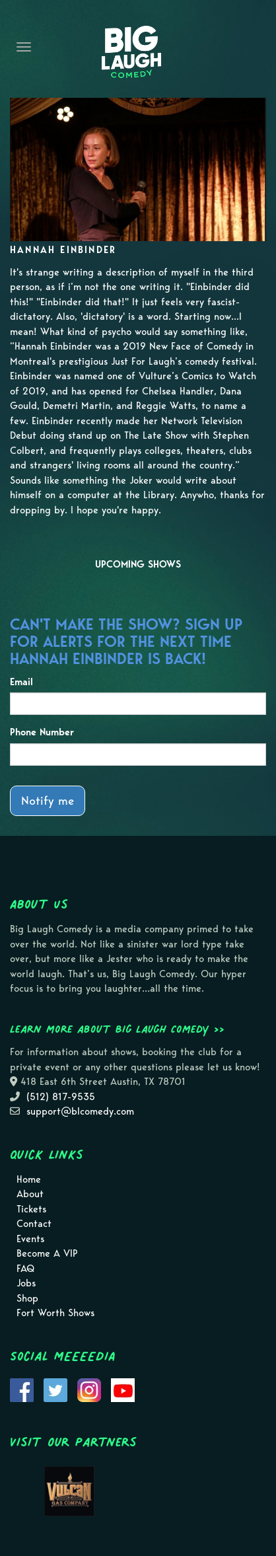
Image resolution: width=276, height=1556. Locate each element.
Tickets (31, 1209)
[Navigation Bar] (24, 46)
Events (30, 1239)
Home (29, 1179)
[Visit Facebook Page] (22, 1389)
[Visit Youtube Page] (123, 1389)
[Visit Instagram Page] (89, 1389)
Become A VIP (47, 1253)
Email (21, 682)
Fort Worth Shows (55, 1313)
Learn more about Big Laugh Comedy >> (117, 1029)
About (30, 1194)
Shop (27, 1298)
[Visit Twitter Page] (55, 1389)
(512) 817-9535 (60, 1097)
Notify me (47, 800)
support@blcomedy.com (80, 1111)
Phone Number (42, 732)
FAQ (25, 1269)
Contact (34, 1224)
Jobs (26, 1283)
